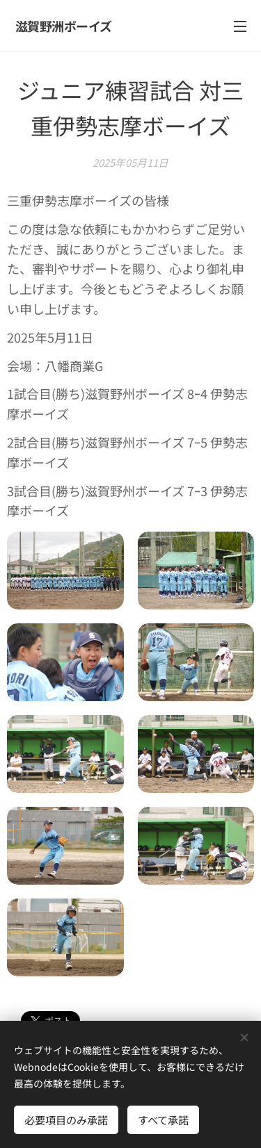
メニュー (240, 26)
